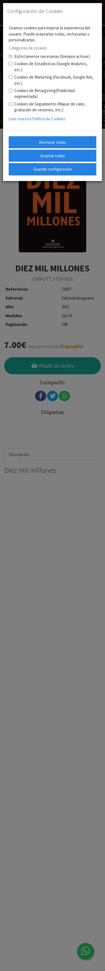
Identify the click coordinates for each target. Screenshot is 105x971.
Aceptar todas (52, 155)
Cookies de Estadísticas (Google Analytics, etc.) (48, 66)
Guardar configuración (52, 169)
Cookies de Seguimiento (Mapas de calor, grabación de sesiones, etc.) (47, 106)
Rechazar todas (52, 142)
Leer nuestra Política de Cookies (37, 118)
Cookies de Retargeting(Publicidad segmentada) (42, 93)
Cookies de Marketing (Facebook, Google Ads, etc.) (51, 80)
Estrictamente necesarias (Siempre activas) (49, 56)
